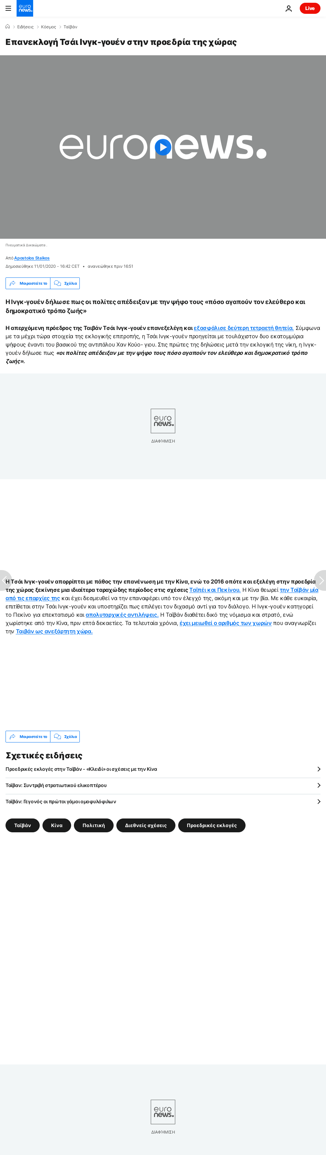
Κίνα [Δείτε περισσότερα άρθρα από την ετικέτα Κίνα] (57, 825)
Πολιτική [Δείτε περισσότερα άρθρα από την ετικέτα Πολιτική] (94, 825)
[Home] (8, 26)
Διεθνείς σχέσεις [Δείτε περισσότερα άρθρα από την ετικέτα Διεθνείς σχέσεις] (146, 825)
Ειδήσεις (25, 27)
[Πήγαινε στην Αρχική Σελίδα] (25, 8)
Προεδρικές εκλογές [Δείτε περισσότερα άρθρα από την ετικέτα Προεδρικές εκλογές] (212, 825)
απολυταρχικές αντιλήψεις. (122, 614)
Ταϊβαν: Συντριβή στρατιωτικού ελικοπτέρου (56, 785)
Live (310, 8)
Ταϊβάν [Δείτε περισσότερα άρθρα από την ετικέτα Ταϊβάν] (22, 825)
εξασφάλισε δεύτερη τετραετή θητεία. (244, 327)
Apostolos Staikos (32, 258)
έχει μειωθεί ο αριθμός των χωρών (226, 622)
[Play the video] (163, 147)
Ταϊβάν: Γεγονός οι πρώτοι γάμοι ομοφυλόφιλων (61, 801)
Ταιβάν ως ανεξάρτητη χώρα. (54, 631)
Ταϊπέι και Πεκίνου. (215, 589)
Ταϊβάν (70, 27)
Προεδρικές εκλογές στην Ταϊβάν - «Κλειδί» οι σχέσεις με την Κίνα (81, 769)
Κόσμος (48, 27)
